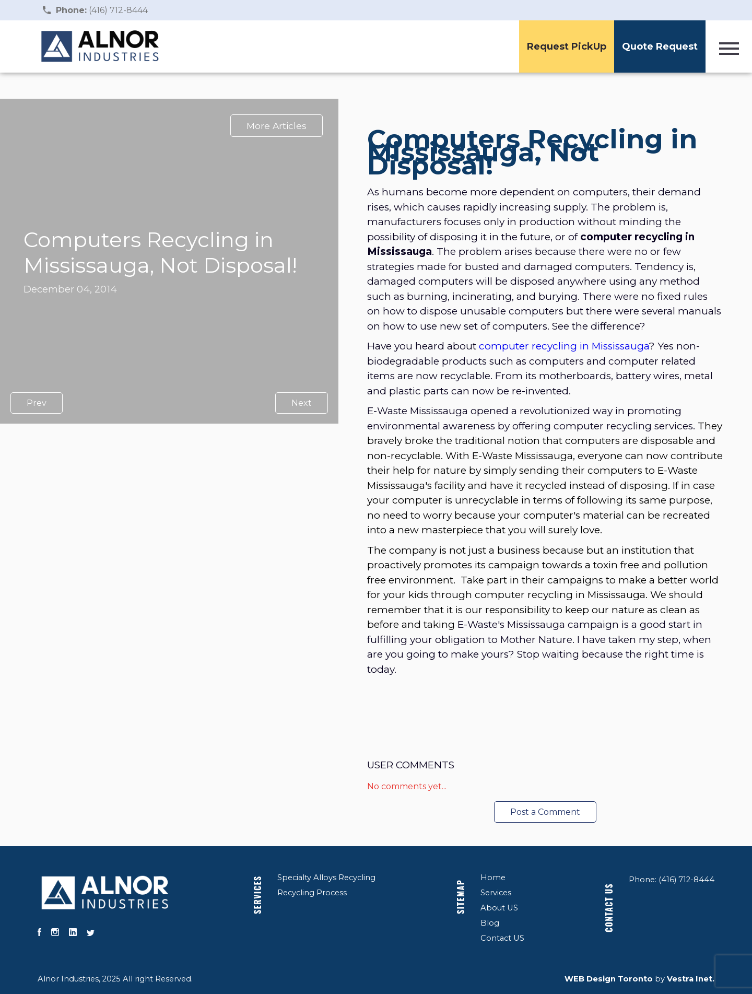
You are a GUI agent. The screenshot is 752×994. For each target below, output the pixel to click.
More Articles (276, 125)
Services (257, 894)
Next (301, 403)
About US (499, 908)
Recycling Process (312, 892)
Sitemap (460, 897)
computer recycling (528, 346)
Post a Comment (545, 812)
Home (493, 877)
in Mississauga (614, 346)
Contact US (502, 938)
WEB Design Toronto (609, 979)
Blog (489, 923)
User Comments (410, 765)
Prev (36, 403)
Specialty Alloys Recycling (326, 877)
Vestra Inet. (690, 979)
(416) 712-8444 (102, 10)
